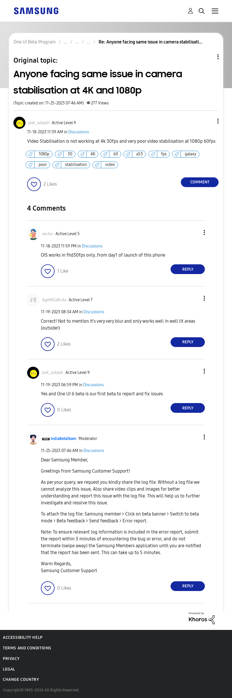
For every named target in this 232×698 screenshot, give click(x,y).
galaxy (190, 154)
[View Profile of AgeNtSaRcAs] (54, 300)
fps (164, 154)
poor (43, 164)
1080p (44, 154)
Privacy (11, 658)
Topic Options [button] (208, 56)
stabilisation (76, 164)
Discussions (78, 132)
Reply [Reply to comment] (187, 269)
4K (93, 154)
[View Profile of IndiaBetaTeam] (63, 438)
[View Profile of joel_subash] (38, 122)
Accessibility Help (23, 637)
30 (70, 154)
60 (115, 154)
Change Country (21, 679)
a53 (139, 154)
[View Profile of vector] (47, 233)
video (110, 164)
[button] (208, 121)
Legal (9, 669)
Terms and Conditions (27, 648)
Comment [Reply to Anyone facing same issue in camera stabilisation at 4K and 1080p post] (199, 182)
